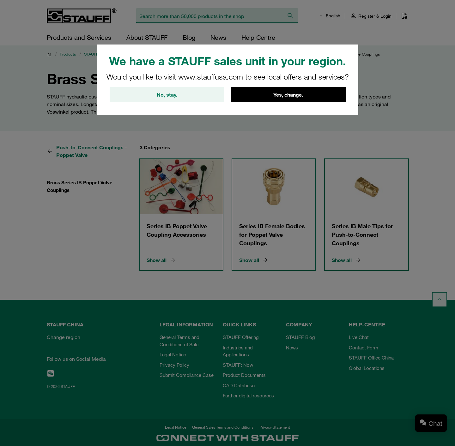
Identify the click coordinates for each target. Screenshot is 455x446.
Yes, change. (288, 95)
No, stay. (167, 95)
